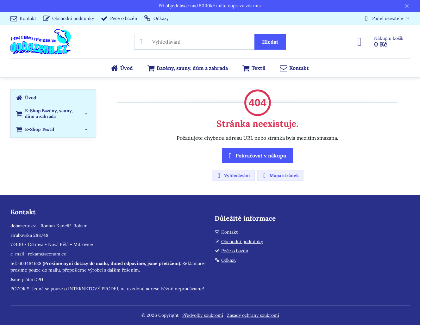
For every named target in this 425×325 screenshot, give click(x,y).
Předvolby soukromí (202, 315)
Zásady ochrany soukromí (253, 315)
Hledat (270, 42)
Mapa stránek (280, 175)
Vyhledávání (233, 175)
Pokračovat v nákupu (256, 156)
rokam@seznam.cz (47, 254)
